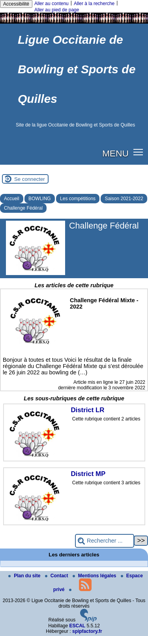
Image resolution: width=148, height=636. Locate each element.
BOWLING (39, 198)
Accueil (11, 198)
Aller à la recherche (94, 3)
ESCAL (77, 626)
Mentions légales (95, 575)
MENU (115, 153)
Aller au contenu (51, 3)
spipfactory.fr (87, 631)
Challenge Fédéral (23, 208)
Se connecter (29, 179)
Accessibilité (16, 4)
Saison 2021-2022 (124, 198)
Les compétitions (78, 198)
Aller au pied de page (56, 10)
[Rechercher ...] (104, 541)
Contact (57, 575)
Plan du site (25, 575)
